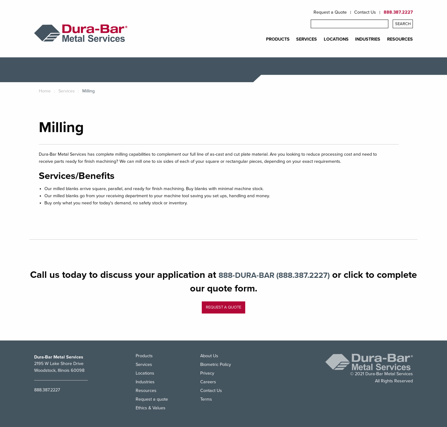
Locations (145, 373)
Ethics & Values (150, 408)
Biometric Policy (215, 364)
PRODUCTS (278, 39)
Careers (208, 382)
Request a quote (223, 307)
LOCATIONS (336, 39)
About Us (209, 356)
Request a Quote (330, 12)
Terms (206, 399)
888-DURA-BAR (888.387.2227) (295, 275)
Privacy (207, 373)
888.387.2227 (398, 12)
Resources (146, 390)
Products (144, 356)
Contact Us (365, 12)
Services (144, 364)
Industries (145, 382)
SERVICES (306, 39)
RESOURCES (400, 39)
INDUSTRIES (367, 39)
